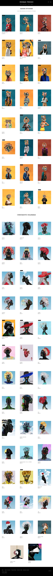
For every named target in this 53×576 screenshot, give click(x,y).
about (21, 4)
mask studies (25, 4)
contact (32, 4)
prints (29, 4)
